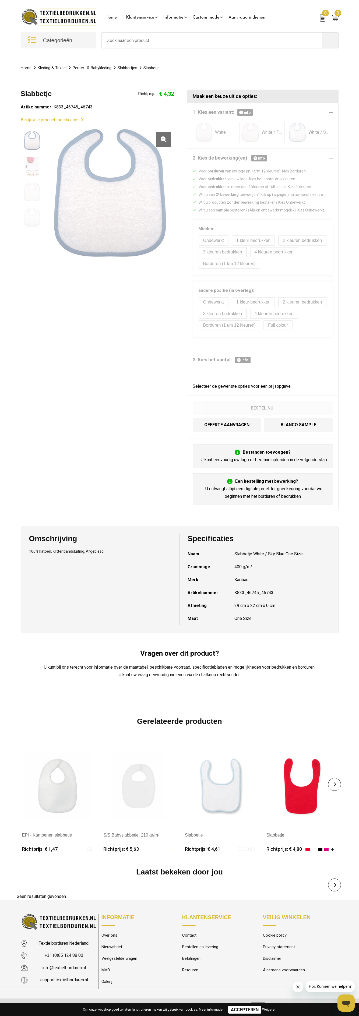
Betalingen (191, 958)
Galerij (106, 981)
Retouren (190, 970)
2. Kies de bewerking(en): (230, 158)
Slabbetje (194, 835)
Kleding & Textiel (52, 67)
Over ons (109, 935)
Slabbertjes (127, 67)
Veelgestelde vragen (119, 958)
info (245, 112)
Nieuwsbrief (111, 946)
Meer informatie (211, 1009)
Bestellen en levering (200, 946)
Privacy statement (279, 946)
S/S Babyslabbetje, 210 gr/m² (131, 835)
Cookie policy (275, 935)
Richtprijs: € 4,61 (202, 849)
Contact (189, 935)
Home (111, 17)
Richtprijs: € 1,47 (40, 849)
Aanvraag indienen (246, 17)
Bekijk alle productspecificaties (52, 119)
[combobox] (212, 40)
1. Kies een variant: (223, 112)
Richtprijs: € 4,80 (284, 849)
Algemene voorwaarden (284, 970)
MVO (105, 970)
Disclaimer (272, 958)
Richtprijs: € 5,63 (121, 849)
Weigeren (269, 1009)
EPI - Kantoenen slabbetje (47, 835)
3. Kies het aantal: (222, 360)
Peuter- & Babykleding (92, 67)
